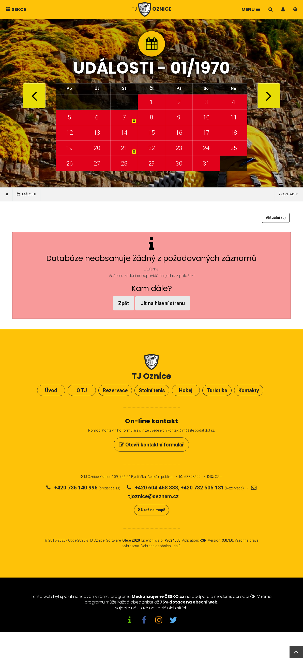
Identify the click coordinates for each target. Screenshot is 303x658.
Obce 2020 (76, 540)
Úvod (51, 390)
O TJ (82, 390)
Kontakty (288, 194)
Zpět (123, 303)
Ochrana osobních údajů (160, 546)
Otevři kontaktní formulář (151, 445)
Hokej (185, 390)
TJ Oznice (96, 540)
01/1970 (200, 68)
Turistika (217, 390)
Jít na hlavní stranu (163, 303)
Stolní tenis (152, 390)
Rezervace (115, 390)
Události (26, 194)
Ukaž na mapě (151, 510)
